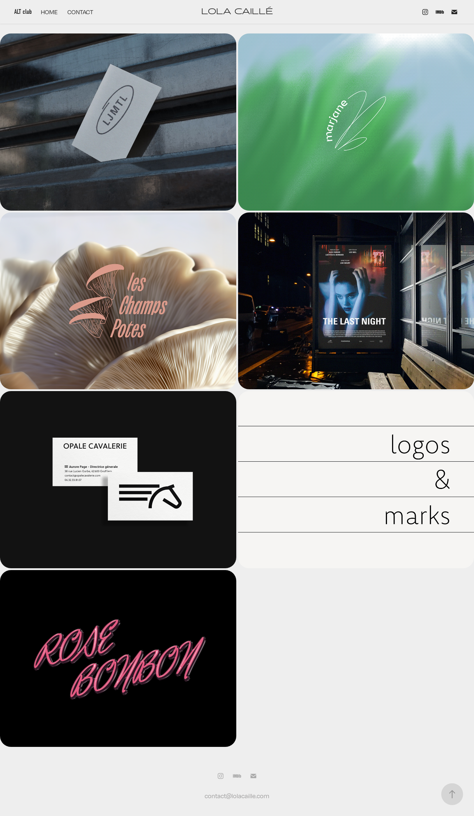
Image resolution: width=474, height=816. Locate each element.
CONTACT (80, 12)
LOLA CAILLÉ (237, 12)
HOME (49, 12)
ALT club (23, 12)
